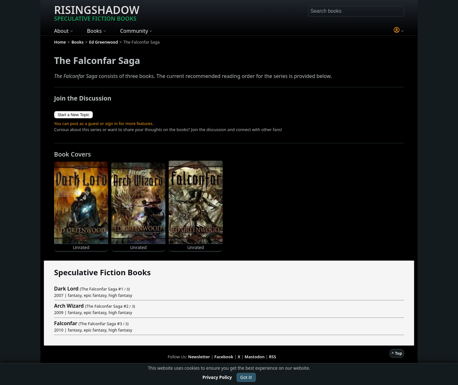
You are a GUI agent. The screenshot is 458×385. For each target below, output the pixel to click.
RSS (272, 357)
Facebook (223, 357)
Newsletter (199, 357)
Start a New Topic (73, 114)
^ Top (397, 353)
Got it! (246, 377)
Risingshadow (96, 12)
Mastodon (255, 357)
